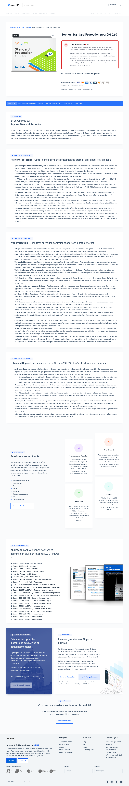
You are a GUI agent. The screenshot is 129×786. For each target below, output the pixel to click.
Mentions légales (112, 747)
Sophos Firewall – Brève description (25, 569)
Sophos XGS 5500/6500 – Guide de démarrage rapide (32, 601)
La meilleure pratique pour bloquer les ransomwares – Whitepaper (36, 587)
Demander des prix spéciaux (21, 685)
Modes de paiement (66, 752)
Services (41, 103)
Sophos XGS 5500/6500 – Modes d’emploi (28, 616)
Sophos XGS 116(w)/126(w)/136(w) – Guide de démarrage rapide (36, 593)
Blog (92, 13)
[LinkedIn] (116, 781)
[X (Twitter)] (107, 781)
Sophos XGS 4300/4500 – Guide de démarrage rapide (32, 598)
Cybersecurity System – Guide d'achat (26, 577)
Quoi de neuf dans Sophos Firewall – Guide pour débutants (34, 585)
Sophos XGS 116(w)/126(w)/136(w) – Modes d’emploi (32, 609)
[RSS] (121, 781)
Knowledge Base (88, 750)
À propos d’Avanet (65, 742)
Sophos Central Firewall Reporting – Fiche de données (32, 579)
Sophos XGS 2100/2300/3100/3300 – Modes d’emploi (32, 611)
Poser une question (64, 720)
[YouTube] (111, 781)
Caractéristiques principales (27, 103)
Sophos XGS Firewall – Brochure (24, 566)
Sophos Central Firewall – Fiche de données (28, 571)
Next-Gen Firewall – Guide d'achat (25, 574)
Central (52, 13)
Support (99, 13)
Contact (107, 13)
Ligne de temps (64, 744)
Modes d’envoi (64, 750)
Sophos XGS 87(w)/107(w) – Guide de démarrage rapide (33, 590)
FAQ (84, 744)
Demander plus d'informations (22, 506)
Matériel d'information (53, 103)
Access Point (26, 13)
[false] (109, 771)
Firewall (9, 13)
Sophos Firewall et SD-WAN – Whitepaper (28, 582)
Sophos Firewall (76, 86)
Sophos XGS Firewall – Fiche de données (27, 564)
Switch (17, 13)
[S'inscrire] (112, 5)
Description (11, 103)
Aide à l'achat (78, 103)
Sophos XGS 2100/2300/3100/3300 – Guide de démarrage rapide (36, 595)
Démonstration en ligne (67, 677)
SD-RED (35, 13)
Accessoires (43, 13)
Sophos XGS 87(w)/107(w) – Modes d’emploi (29, 606)
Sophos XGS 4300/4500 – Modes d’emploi (28, 614)
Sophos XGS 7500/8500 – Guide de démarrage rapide (32, 603)
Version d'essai (67, 103)
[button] (119, 13)
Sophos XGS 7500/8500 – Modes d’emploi (28, 619)
